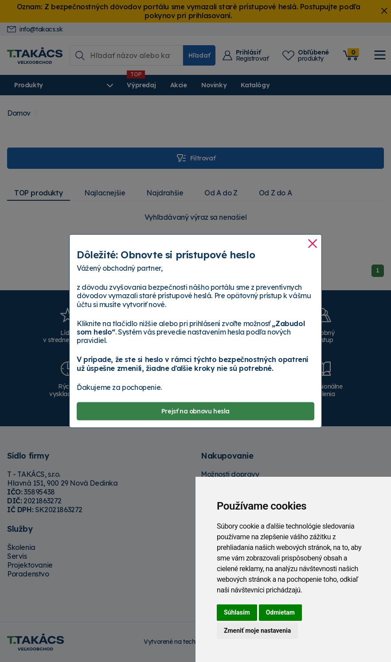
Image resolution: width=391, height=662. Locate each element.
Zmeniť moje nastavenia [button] (257, 630)
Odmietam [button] (280, 612)
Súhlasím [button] (237, 612)
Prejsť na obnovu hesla (195, 411)
